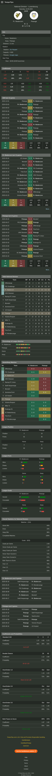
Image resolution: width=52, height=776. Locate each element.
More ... (48, 209)
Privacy (26, 760)
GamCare (26, 746)
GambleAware (26, 740)
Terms (26, 763)
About (26, 766)
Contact (26, 769)
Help (26, 757)
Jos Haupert (13, 49)
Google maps (14, 55)
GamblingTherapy (26, 743)
